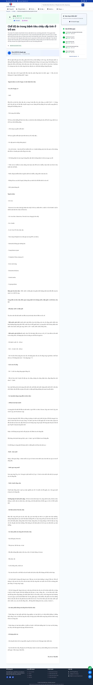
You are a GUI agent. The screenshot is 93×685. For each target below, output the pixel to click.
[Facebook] (82, 1)
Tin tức (32, 9)
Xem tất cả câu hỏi (74, 56)
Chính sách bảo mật (52, 673)
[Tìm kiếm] (83, 4)
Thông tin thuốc (21, 9)
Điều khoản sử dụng (52, 671)
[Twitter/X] (86, 1)
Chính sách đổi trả (52, 677)
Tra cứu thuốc (30, 671)
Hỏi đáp (41, 9)
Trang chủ (10, 9)
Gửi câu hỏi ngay (74, 21)
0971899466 (76, 673)
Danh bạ (50, 9)
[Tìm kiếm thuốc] (63, 5)
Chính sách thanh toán (53, 675)
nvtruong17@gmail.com (77, 675)
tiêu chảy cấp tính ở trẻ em (15, 45)
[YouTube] (84, 1)
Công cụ (60, 9)
